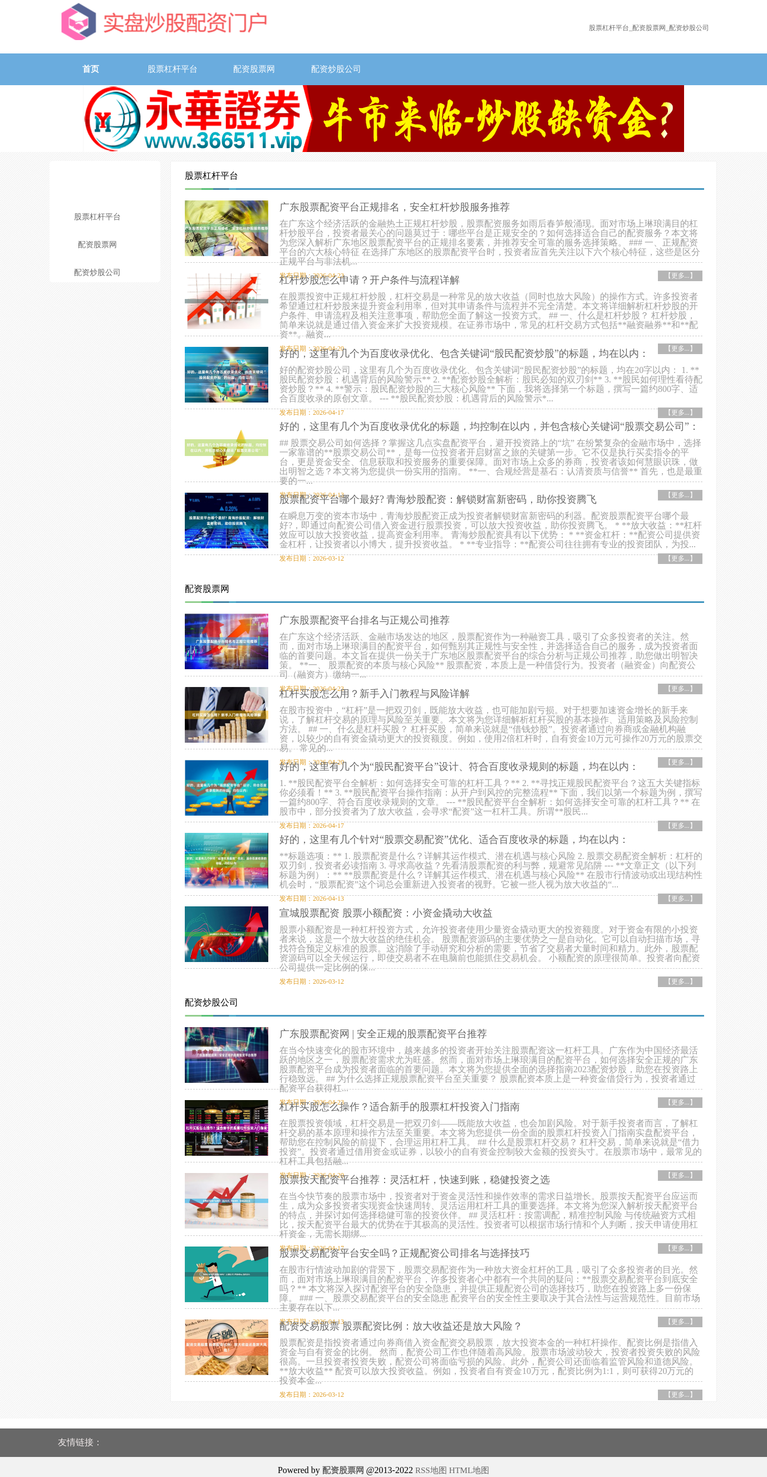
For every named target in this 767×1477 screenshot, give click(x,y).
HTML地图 (469, 1451)
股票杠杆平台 (173, 69)
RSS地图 (431, 1451)
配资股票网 (254, 69)
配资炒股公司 (336, 69)
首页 (90, 69)
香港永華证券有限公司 (408, 1462)
